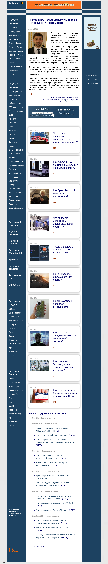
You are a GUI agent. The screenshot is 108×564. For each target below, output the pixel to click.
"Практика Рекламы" (71, 101)
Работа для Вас (92, 79)
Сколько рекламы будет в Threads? (52, 510)
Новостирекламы (13, 21)
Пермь (11, 355)
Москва (11, 309)
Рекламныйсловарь (15, 223)
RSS (11, 549)
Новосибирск (14, 317)
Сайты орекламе (13, 242)
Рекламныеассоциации (15, 251)
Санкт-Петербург (15, 313)
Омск (11, 332)
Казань (11, 336)
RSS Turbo (13, 551)
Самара (12, 328)
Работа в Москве (91, 75)
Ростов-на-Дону (15, 344)
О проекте (14, 284)
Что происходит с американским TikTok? (54, 503)
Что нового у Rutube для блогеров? (52, 435)
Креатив (13, 259)
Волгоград (13, 351)
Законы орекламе (14, 267)
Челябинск (13, 340)
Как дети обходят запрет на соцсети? (53, 527)
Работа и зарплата (92, 83)
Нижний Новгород (16, 320)
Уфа (10, 348)
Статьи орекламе (13, 85)
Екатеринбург (14, 324)
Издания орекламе (14, 233)
